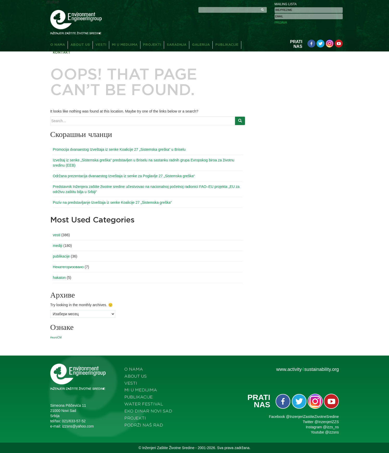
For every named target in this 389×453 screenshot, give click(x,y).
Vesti (100, 45)
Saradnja (176, 45)
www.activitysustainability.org (307, 369)
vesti (56, 235)
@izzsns (332, 432)
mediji (57, 246)
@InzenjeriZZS (326, 422)
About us (80, 45)
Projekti (152, 45)
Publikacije (226, 45)
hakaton (59, 277)
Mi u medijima (125, 45)
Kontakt (61, 52)
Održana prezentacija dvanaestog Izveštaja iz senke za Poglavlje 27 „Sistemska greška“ (124, 176)
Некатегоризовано (68, 267)
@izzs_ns (331, 427)
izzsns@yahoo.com (78, 426)
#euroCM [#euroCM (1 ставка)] (56, 337)
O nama (57, 45)
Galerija (201, 45)
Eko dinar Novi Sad (148, 411)
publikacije (61, 256)
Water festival (143, 404)
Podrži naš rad (143, 425)
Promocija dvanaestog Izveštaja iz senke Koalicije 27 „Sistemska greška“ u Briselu (119, 149)
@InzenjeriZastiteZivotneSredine (312, 417)
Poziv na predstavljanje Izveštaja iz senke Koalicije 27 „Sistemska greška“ (112, 202)
